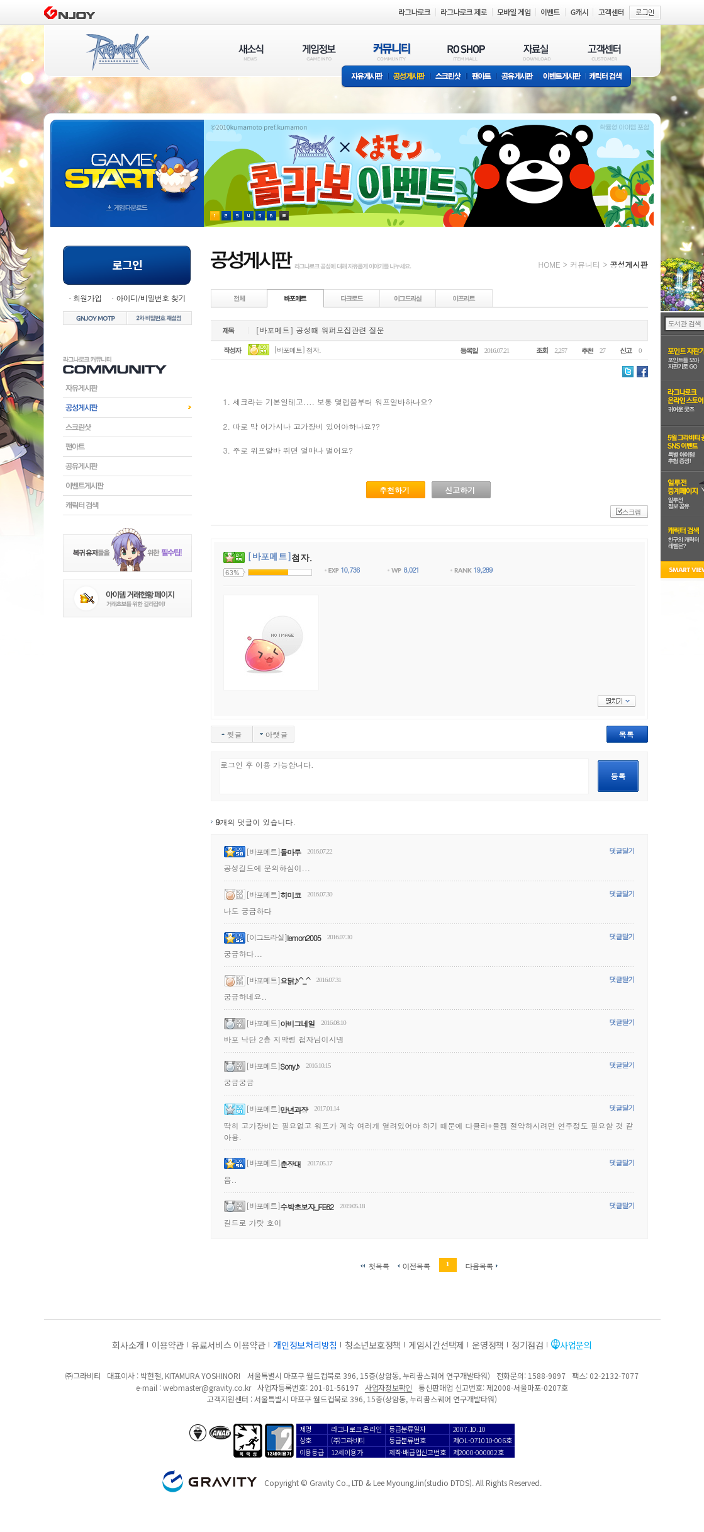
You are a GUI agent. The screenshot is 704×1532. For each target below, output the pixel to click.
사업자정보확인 (388, 1387)
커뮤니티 (585, 264)
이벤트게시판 (562, 77)
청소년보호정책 (373, 1345)
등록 (618, 775)
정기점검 (527, 1345)
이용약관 (168, 1345)
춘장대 (290, 1163)
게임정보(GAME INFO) (319, 51)
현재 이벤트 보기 (284, 215)
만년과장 (294, 1109)
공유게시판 (517, 77)
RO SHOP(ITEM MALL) (466, 51)
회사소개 (128, 1345)
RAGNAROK (117, 52)
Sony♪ (289, 1066)
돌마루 (290, 852)
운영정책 (488, 1345)
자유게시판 (365, 77)
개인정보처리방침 (305, 1345)
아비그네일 (297, 1023)
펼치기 (616, 701)
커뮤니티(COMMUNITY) (392, 51)
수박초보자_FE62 (306, 1206)
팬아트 (481, 77)
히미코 (290, 894)
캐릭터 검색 (610, 77)
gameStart (127, 161)
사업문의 (576, 1345)
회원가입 (87, 297)
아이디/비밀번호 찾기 (150, 297)
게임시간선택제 (436, 1345)
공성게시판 (409, 77)
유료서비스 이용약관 (228, 1345)
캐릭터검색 (127, 505)
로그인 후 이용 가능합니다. (404, 776)
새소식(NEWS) (251, 51)
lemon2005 (303, 937)
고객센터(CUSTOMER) (604, 51)
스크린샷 (449, 77)
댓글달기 (622, 850)
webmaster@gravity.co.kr (207, 1387)
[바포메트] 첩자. (297, 350)
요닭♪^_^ (295, 980)
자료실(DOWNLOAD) (536, 51)
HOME (550, 264)
